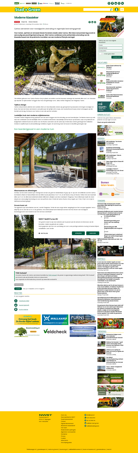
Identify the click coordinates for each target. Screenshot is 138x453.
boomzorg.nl (63, 449)
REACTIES (18, 293)
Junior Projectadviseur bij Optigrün (113, 66)
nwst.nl (109, 449)
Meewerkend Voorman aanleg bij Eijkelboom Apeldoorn (113, 73)
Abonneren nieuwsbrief (68, 425)
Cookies (63, 438)
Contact (63, 421)
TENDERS (101, 200)
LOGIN (18, 289)
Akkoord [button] (93, 233)
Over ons (64, 415)
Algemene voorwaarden (68, 432)
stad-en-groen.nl (53, 449)
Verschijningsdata (66, 442)
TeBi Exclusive (19, 284)
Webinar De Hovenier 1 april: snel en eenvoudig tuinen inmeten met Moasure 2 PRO (114, 343)
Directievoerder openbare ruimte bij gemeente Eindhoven (114, 88)
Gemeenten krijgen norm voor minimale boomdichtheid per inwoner (114, 336)
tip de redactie (23, 309)
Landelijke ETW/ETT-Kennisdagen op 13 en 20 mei (114, 169)
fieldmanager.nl (31, 449)
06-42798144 (91, 420)
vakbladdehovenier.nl (75, 449)
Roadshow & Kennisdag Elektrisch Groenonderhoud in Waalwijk (115, 149)
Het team (64, 428)
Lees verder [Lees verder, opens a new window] (50, 228)
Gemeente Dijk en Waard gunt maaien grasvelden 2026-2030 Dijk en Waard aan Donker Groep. (109, 205)
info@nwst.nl (90, 415)
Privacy (63, 436)
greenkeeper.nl (42, 449)
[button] (43, 233)
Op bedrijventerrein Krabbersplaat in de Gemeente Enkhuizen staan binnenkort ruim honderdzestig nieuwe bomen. (109, 299)
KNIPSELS (101, 259)
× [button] (101, 216)
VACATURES (102, 62)
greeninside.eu (101, 449)
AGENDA (101, 138)
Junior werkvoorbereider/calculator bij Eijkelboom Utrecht (114, 81)
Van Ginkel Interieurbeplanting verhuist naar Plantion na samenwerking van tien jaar (114, 360)
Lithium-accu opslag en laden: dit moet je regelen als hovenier (115, 351)
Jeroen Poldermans (19, 24)
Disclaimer (64, 434)
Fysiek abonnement (67, 419)
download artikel (24, 301)
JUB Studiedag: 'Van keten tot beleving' (114, 142)
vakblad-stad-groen (93, 423)
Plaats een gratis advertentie (106, 122)
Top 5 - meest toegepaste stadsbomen (114, 367)
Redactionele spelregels (68, 430)
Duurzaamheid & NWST (68, 417)
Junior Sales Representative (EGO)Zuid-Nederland (114, 95)
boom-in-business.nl (89, 449)
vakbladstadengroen (93, 426)
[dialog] (69, 226)
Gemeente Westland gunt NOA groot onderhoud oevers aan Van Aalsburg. (108, 221)
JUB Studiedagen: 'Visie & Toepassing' (113, 156)
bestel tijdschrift (24, 305)
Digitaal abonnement (67, 423)
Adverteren (64, 440)
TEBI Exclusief (52, 275)
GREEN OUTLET (103, 114)
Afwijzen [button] (78, 233)
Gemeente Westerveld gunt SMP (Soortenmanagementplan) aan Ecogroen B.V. (109, 228)
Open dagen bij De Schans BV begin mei (114, 162)
